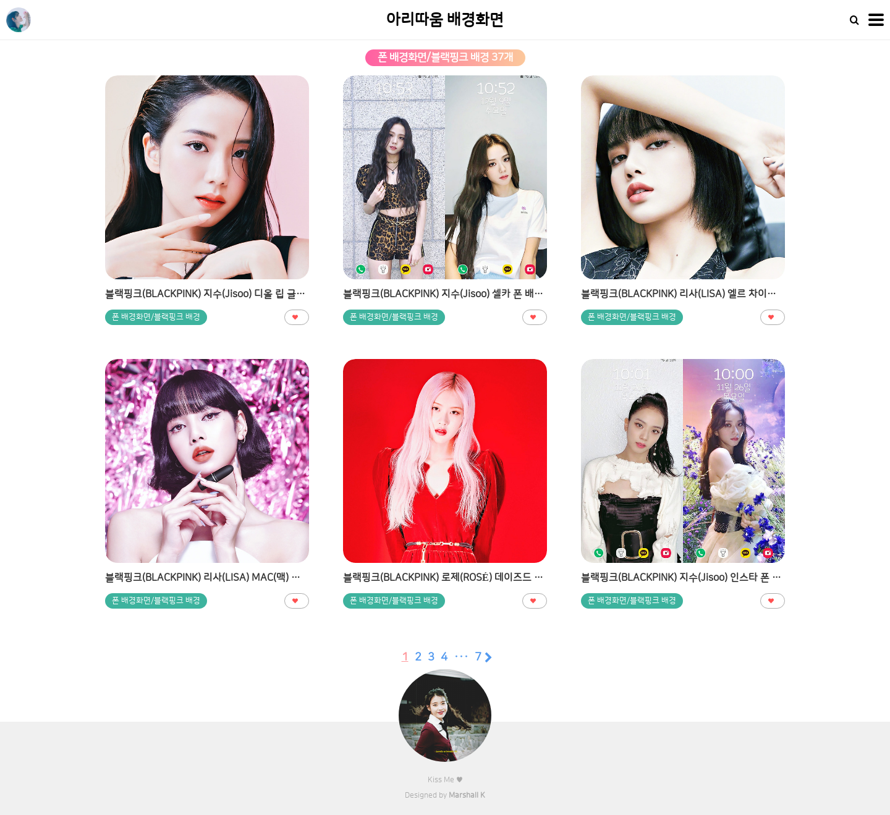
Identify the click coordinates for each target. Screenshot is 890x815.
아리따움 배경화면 (445, 20)
